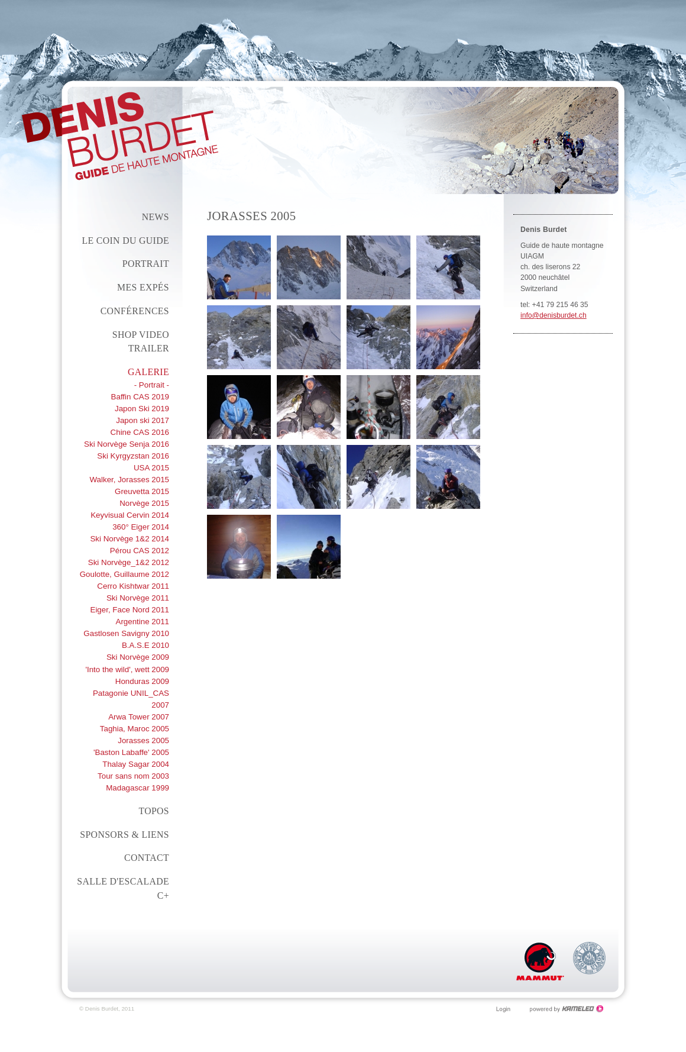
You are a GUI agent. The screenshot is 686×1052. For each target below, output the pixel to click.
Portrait (145, 264)
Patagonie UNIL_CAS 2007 (131, 699)
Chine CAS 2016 (140, 432)
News (155, 217)
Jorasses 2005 (143, 740)
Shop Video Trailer (140, 342)
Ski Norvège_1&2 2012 (128, 562)
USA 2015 (151, 467)
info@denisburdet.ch (553, 315)
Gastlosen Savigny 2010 (126, 633)
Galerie (148, 372)
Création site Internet (567, 1009)
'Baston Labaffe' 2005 (131, 752)
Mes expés (143, 287)
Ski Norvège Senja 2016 (126, 444)
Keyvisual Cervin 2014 (129, 515)
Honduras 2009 (142, 681)
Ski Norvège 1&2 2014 (129, 538)
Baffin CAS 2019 (140, 396)
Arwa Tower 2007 (138, 716)
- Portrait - (151, 384)
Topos (153, 811)
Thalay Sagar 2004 (135, 764)
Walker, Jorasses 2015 (130, 479)
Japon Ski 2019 (142, 408)
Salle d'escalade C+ (123, 888)
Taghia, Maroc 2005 (134, 728)
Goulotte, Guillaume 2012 (124, 574)
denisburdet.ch (120, 136)
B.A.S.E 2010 (145, 645)
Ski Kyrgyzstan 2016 (133, 455)
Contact (146, 858)
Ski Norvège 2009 (137, 657)
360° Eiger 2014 (140, 526)
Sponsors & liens (124, 835)
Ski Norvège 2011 (137, 597)
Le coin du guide (125, 240)
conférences (135, 311)
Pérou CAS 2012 (139, 550)
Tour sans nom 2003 (133, 776)
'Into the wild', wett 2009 (127, 669)
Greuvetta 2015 (142, 491)
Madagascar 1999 (137, 787)
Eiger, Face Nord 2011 (129, 609)
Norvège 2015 (144, 503)
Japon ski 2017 (142, 420)
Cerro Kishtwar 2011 (133, 586)
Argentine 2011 (142, 621)
